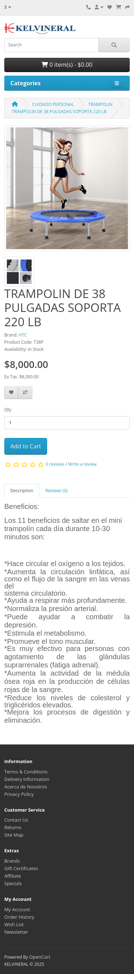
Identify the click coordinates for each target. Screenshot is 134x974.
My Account (17, 909)
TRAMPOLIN (100, 104)
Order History (19, 917)
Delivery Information (26, 779)
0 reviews (55, 464)
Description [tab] (21, 491)
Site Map (13, 835)
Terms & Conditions (26, 771)
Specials (13, 883)
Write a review (82, 464)
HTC (23, 335)
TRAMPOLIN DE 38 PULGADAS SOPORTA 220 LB (59, 111)
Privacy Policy (19, 794)
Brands (12, 861)
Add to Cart (25, 446)
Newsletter (16, 932)
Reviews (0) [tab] (56, 491)
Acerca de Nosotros (25, 786)
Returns (12, 827)
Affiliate (12, 876)
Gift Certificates (21, 868)
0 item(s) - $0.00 (66, 65)
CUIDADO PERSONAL (53, 104)
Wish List (14, 924)
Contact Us (16, 820)
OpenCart (39, 957)
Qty (7, 410)
